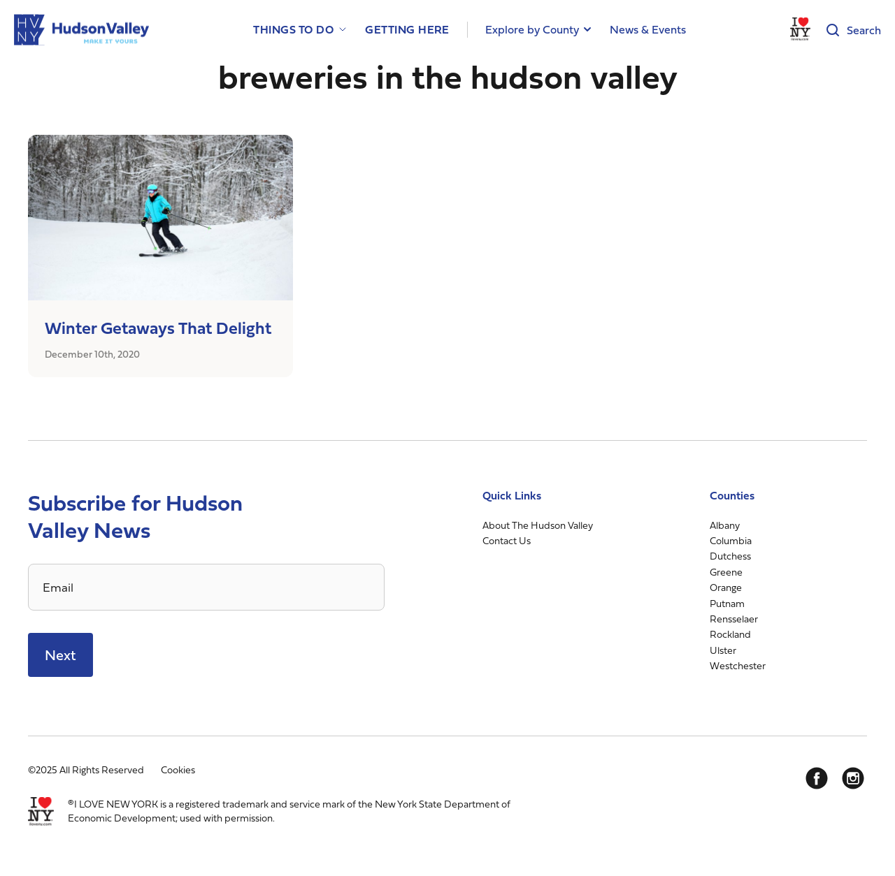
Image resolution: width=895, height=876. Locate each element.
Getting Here (407, 30)
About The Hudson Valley (537, 525)
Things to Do (293, 30)
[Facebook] (817, 778)
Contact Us (506, 540)
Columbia (731, 540)
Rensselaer (734, 618)
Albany (725, 525)
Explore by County (532, 29)
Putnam (727, 603)
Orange (726, 587)
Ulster (723, 650)
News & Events (648, 29)
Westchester (738, 665)
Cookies (178, 769)
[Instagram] (853, 778)
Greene (726, 571)
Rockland (730, 634)
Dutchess (730, 555)
